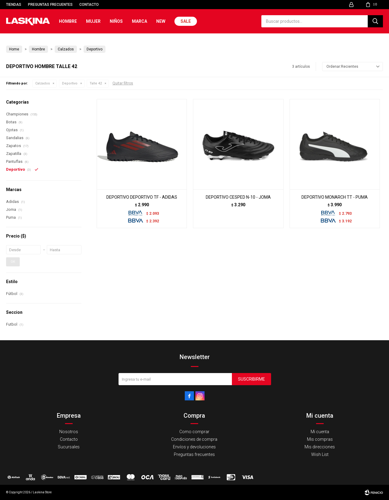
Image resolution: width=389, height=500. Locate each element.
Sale (186, 21)
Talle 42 (96, 83)
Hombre (68, 21)
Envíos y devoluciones (194, 446)
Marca (139, 21)
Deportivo (69, 83)
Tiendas (13, 4)
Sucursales (69, 446)
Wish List (320, 454)
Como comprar (194, 431)
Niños (116, 21)
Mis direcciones (320, 446)
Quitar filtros (122, 83)
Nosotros (68, 431)
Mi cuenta (320, 431)
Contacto (89, 4)
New (160, 21)
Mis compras (320, 439)
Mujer (93, 21)
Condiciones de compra (194, 439)
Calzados (42, 83)
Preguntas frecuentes (50, 4)
